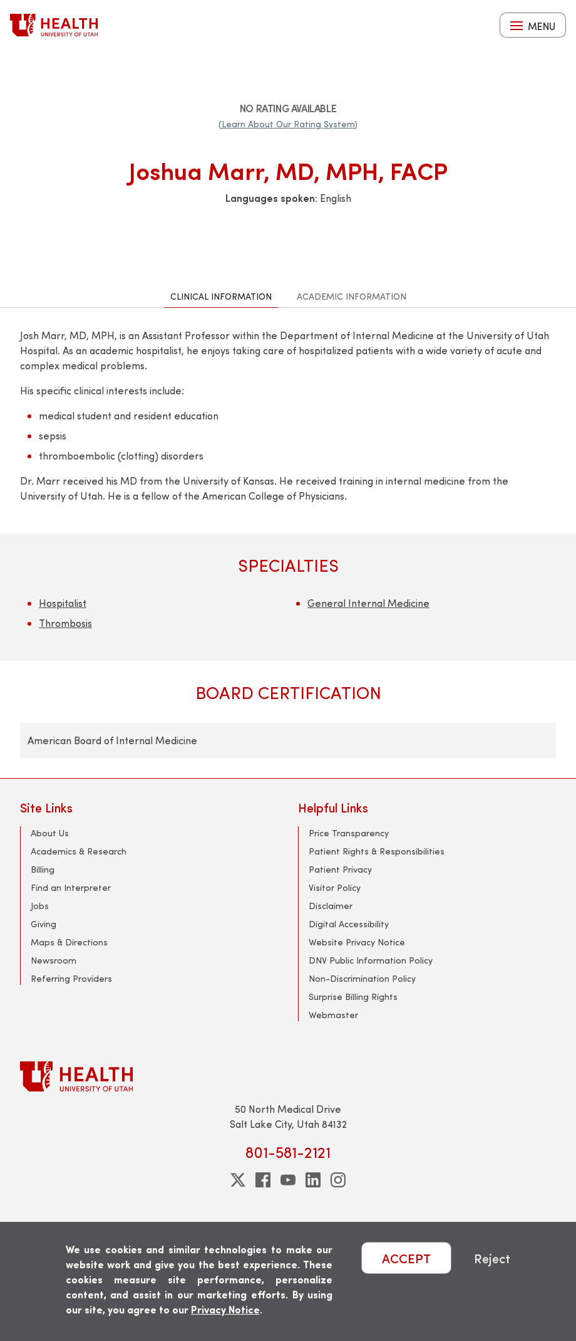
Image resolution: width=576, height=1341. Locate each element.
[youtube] (288, 1179)
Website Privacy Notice (357, 942)
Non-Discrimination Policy (362, 978)
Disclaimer (330, 906)
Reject (492, 1257)
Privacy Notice (225, 1309)
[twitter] (237, 1179)
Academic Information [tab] (351, 296)
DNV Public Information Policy (371, 960)
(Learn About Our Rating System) (288, 124)
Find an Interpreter (71, 887)
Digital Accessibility (349, 924)
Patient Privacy (340, 869)
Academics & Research (78, 851)
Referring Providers (71, 978)
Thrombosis (65, 622)
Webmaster (333, 1015)
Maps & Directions (69, 942)
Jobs (40, 906)
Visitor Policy (335, 887)
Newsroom (53, 960)
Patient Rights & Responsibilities (377, 851)
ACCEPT (406, 1257)
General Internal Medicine (368, 602)
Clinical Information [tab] (221, 296)
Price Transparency (349, 833)
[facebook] (262, 1179)
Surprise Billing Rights (353, 996)
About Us (50, 833)
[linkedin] (313, 1179)
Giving (43, 924)
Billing (42, 869)
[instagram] (338, 1179)
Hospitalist (62, 602)
